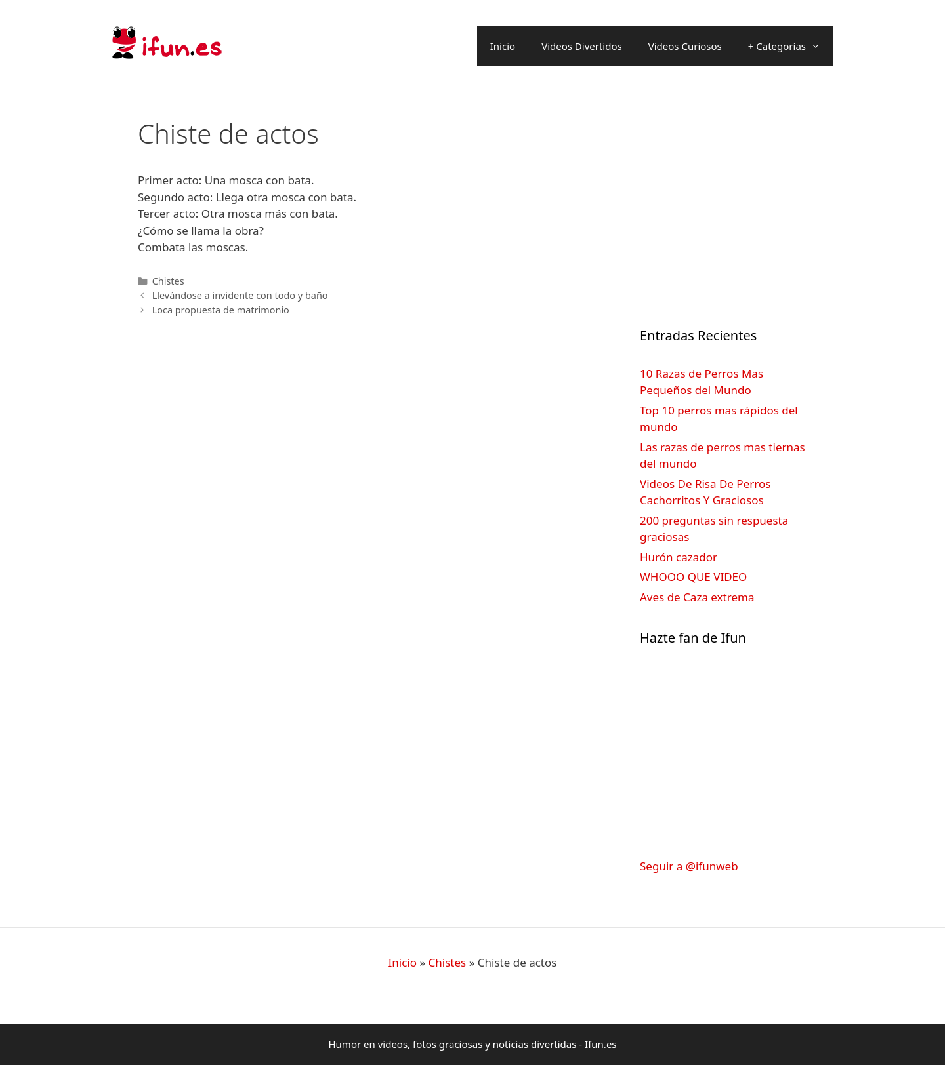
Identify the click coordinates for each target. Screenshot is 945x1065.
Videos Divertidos (581, 45)
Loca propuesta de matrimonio (220, 310)
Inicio (502, 45)
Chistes (168, 281)
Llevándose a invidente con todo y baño (240, 295)
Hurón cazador (678, 557)
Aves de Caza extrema (697, 597)
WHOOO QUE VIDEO (693, 576)
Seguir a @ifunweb (689, 866)
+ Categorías (790, 46)
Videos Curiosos (685, 45)
